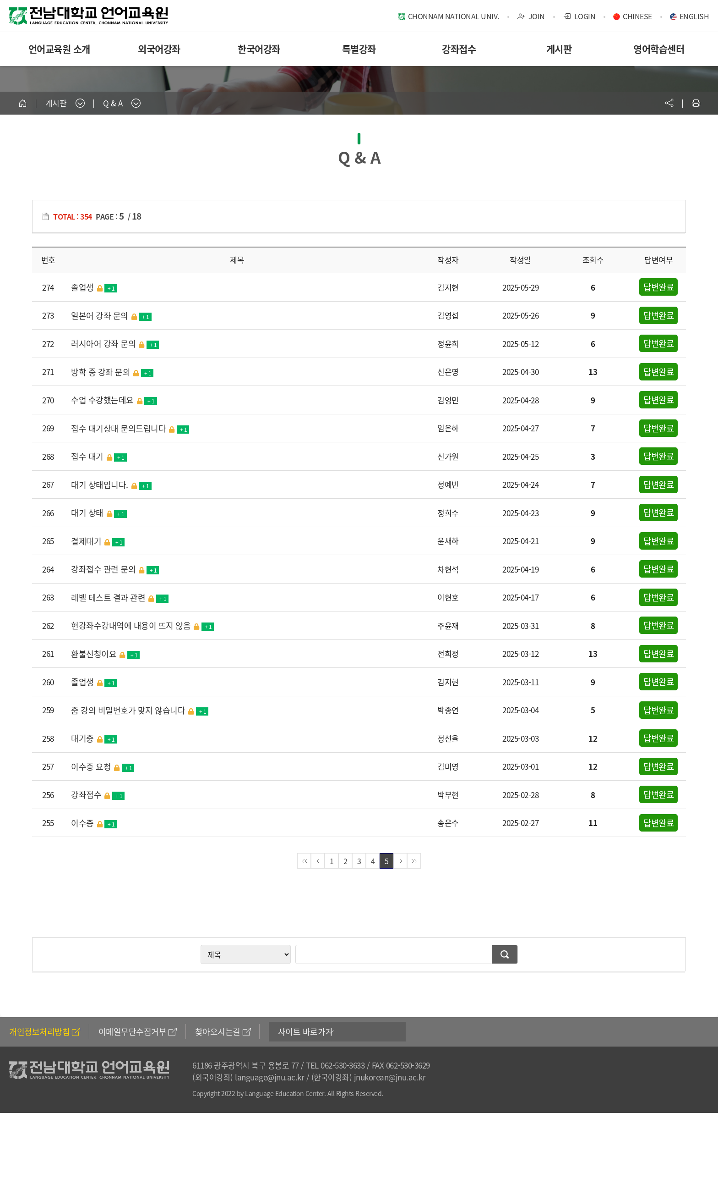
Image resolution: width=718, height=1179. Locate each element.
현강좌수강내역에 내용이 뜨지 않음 (142, 625)
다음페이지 (400, 861)
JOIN (531, 16)
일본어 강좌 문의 (111, 315)
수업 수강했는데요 (114, 399)
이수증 (94, 822)
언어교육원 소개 (59, 49)
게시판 (559, 49)
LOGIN (579, 16)
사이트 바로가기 (305, 1031)
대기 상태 (99, 512)
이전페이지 (318, 861)
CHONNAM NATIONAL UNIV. (453, 16)
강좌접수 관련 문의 (115, 568)
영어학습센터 (658, 49)
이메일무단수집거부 (137, 1031)
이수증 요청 (102, 766)
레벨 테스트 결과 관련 (120, 597)
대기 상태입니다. (111, 484)
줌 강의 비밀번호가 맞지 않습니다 (139, 710)
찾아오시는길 (223, 1031)
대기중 (94, 738)
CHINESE (637, 16)
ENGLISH (694, 16)
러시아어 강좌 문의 (115, 343)
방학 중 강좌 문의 (112, 371)
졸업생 (94, 287)
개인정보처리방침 (44, 1031)
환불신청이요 (105, 653)
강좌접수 (459, 49)
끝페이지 (414, 861)
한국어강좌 (259, 49)
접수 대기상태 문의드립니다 (130, 428)
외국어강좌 (159, 49)
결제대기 (98, 540)
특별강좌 (359, 49)
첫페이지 (304, 861)
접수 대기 (99, 456)
